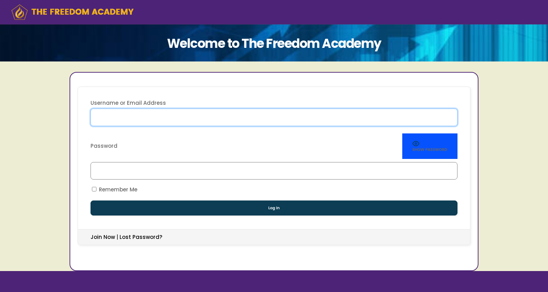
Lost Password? (141, 237)
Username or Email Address (128, 103)
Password (104, 146)
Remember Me (114, 189)
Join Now (103, 237)
